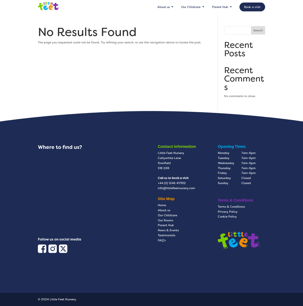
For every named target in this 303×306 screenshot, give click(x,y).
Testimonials (166, 235)
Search (258, 30)
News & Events (168, 230)
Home (162, 205)
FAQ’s (162, 240)
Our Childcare (167, 215)
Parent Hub (166, 225)
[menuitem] (165, 7)
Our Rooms (165, 220)
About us (164, 210)
